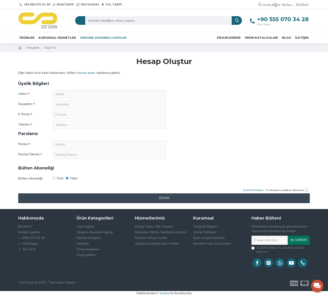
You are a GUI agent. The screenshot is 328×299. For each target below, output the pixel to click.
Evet (57, 179)
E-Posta (24, 114)
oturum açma (85, 73)
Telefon (24, 125)
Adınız (22, 94)
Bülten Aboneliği (30, 180)
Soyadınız (25, 104)
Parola (23, 145)
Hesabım (33, 48)
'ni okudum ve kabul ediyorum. (277, 249)
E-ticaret (162, 293)
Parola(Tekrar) (28, 155)
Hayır (72, 179)
